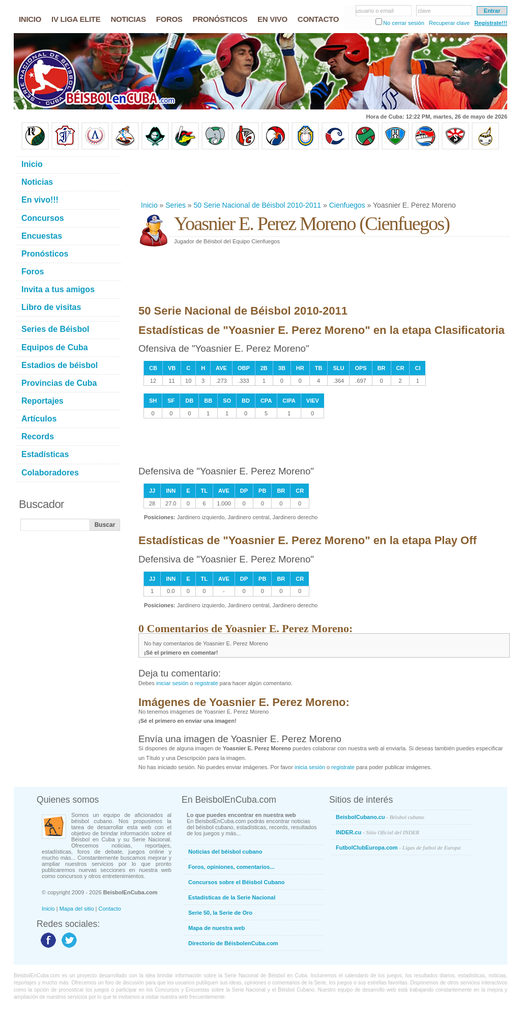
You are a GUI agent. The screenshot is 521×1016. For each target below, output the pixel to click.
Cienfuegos (347, 205)
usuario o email (375, 11)
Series (175, 205)
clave (424, 11)
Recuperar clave (449, 23)
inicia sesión (310, 767)
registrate (206, 683)
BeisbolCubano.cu (380, 817)
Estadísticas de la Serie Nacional (231, 897)
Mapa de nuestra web (216, 928)
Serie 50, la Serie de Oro (220, 913)
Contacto (110, 909)
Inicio (149, 205)
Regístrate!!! (490, 23)
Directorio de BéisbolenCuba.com (233, 943)
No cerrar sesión (403, 23)
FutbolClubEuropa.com (398, 847)
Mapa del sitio (77, 909)
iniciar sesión (172, 683)
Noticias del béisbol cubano (225, 852)
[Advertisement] (323, 175)
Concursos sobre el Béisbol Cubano (236, 882)
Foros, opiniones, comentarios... (231, 867)
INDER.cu (377, 832)
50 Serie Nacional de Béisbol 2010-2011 (258, 205)
